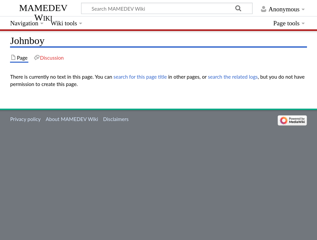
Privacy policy (25, 119)
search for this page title (140, 77)
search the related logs (233, 77)
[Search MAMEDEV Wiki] (166, 8)
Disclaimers (115, 119)
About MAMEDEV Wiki (72, 119)
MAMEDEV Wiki (43, 12)
